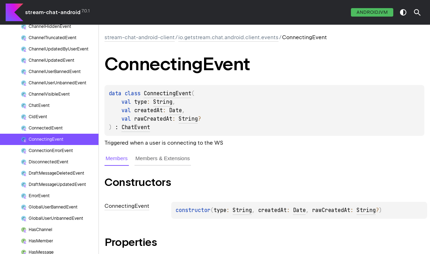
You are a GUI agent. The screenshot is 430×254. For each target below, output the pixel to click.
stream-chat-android (52, 12)
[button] (417, 12)
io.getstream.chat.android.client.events (228, 37)
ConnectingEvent (167, 93)
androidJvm (372, 12)
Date (175, 110)
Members (117, 158)
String (162, 101)
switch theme (403, 12)
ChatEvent (135, 127)
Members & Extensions (163, 158)
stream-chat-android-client (139, 37)
